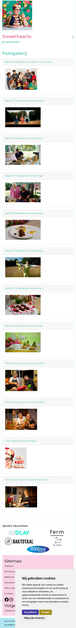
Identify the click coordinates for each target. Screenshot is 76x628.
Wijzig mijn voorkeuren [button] (34, 618)
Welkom (9, 566)
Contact (9, 593)
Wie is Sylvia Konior (15, 588)
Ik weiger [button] (45, 612)
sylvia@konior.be (12, 624)
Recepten (10, 582)
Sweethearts (16, 36)
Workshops (11, 571)
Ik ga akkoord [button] (30, 612)
